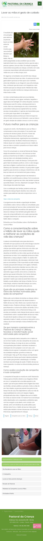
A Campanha (7, 474)
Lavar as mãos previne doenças (12, 479)
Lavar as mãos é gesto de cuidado (20, 12)
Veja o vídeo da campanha (11, 199)
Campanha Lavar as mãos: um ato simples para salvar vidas (21, 464)
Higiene (7, 416)
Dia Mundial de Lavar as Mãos (12, 469)
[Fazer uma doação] (37, 526)
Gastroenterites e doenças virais (12, 459)
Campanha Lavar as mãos (18, 416)
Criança (30, 416)
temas (36, 416)
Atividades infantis (8, 493)
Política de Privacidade (21, 535)
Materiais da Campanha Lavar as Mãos (14, 488)
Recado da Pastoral (9, 484)
